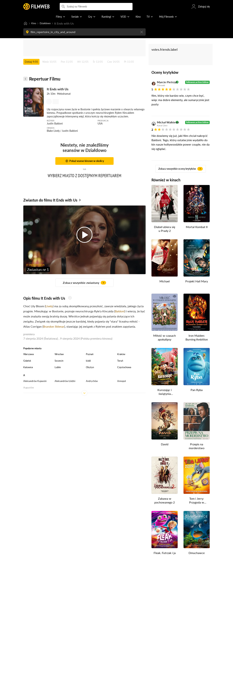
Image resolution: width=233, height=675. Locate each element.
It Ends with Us (57, 89)
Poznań (89, 354)
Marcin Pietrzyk (166, 82)
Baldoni (120, 311)
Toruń (120, 361)
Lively (49, 306)
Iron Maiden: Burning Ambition (196, 337)
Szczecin (59, 361)
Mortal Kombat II (197, 227)
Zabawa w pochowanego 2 (164, 500)
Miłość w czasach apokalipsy (164, 337)
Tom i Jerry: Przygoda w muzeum (196, 501)
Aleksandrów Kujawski (35, 381)
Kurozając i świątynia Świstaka (164, 392)
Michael (164, 281)
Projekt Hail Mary (196, 281)
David (164, 444)
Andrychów (92, 381)
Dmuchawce (197, 553)
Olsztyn (90, 367)
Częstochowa (124, 367)
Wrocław (59, 354)
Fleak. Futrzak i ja (165, 553)
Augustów (28, 387)
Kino (34, 23)
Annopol (121, 381)
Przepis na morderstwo (196, 446)
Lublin (58, 367)
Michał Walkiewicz (166, 122)
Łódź (88, 361)
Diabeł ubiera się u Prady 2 (164, 229)
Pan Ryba (197, 390)
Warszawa (28, 354)
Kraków (121, 354)
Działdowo (48, 23)
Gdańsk (27, 361)
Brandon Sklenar (53, 327)
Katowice (28, 367)
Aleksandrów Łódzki (65, 381)
